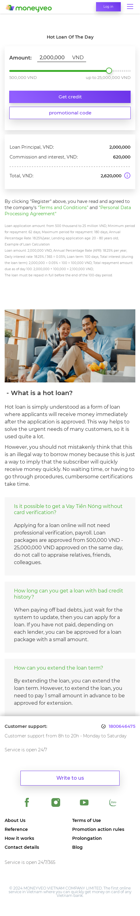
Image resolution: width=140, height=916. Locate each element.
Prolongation (87, 838)
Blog (77, 847)
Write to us (70, 778)
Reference (16, 829)
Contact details (22, 847)
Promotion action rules (98, 829)
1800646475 (122, 726)
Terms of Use (86, 820)
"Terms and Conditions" (63, 207)
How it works (19, 838)
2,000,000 (109, 71)
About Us (15, 820)
